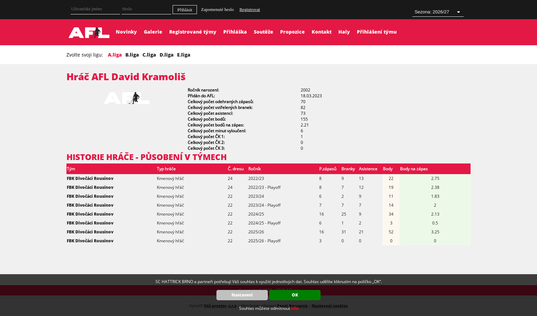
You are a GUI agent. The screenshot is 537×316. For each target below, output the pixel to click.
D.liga (167, 54)
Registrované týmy (192, 31)
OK (295, 295)
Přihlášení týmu (377, 31)
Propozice (292, 31)
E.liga (183, 54)
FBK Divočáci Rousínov (90, 178)
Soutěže (263, 31)
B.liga (132, 54)
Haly (344, 31)
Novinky (126, 31)
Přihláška (235, 31)
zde (294, 308)
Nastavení (242, 295)
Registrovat (249, 9)
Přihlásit (184, 9)
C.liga (149, 54)
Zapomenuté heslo (217, 9)
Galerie (153, 31)
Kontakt (322, 31)
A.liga (115, 54)
